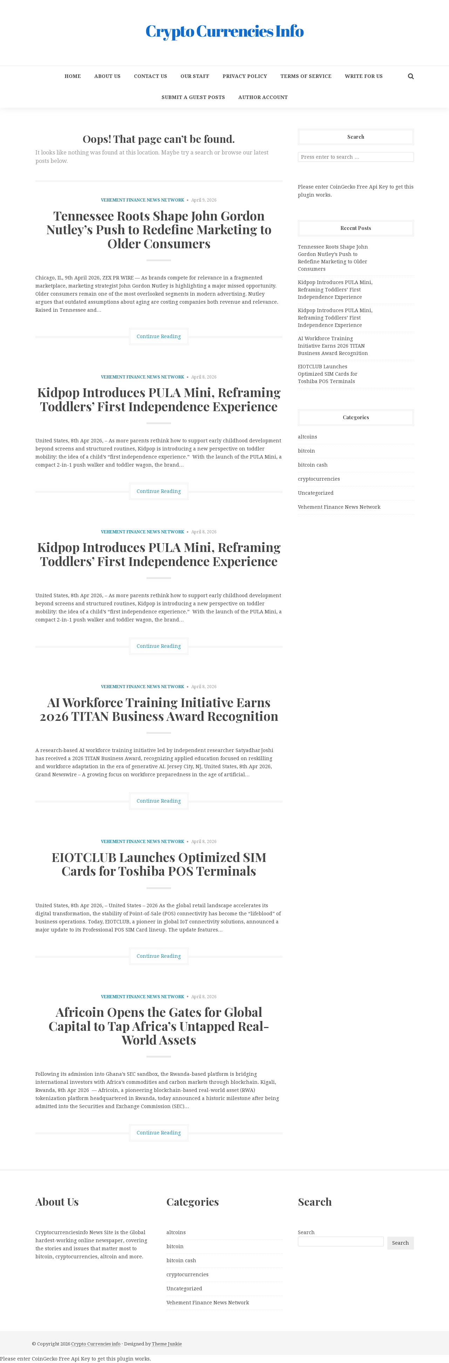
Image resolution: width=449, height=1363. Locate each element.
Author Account (263, 97)
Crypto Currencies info (96, 1343)
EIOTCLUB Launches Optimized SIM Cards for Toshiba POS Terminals (159, 863)
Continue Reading (159, 336)
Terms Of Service (306, 76)
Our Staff (195, 76)
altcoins (307, 437)
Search (306, 1232)
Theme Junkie (167, 1343)
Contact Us (150, 76)
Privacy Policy (245, 76)
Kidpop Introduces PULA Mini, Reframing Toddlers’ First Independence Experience (159, 398)
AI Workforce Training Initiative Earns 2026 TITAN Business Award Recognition (159, 708)
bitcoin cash (313, 465)
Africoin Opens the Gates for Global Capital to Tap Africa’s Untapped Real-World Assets (158, 1025)
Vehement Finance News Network (142, 200)
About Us (107, 76)
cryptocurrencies (319, 479)
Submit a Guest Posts (193, 97)
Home (72, 76)
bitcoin (306, 451)
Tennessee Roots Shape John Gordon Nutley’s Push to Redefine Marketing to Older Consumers (159, 229)
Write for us (364, 76)
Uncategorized (316, 493)
